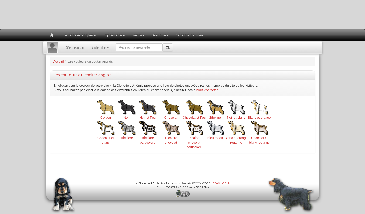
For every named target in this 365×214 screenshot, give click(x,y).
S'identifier (100, 47)
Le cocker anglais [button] (79, 35)
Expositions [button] (114, 35)
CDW (216, 183)
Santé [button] (138, 35)
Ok (168, 47)
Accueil (58, 61)
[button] (52, 35)
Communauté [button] (189, 35)
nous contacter (207, 90)
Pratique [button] (160, 35)
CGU (225, 183)
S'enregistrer (75, 47)
